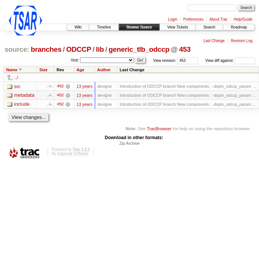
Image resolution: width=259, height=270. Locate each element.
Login (172, 19)
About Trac (218, 19)
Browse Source (139, 27)
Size (43, 70)
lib (100, 49)
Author (104, 70)
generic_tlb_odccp (138, 49)
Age (80, 70)
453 (185, 49)
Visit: (75, 60)
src (17, 86)
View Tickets (177, 27)
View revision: (164, 60)
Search (209, 27)
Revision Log (242, 41)
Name (12, 70)
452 (60, 86)
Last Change (214, 41)
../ (16, 77)
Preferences (193, 19)
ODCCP (78, 49)
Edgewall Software (72, 154)
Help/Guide (242, 19)
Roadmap (239, 27)
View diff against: (230, 60)
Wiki (77, 27)
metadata (24, 95)
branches (46, 49)
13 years (84, 86)
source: (17, 49)
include (22, 104)
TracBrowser (159, 128)
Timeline (104, 27)
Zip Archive (129, 143)
